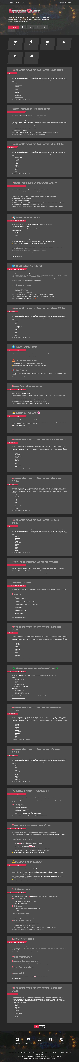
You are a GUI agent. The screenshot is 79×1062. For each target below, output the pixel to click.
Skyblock (65, 1052)
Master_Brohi (17, 538)
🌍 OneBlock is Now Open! (27, 266)
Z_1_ (16, 773)
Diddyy (16, 728)
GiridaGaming (17, 655)
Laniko (16, 502)
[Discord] (22, 27)
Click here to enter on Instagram (18, 698)
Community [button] (24, 3)
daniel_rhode (17, 536)
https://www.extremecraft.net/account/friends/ (21, 194)
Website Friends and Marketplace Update (34, 183)
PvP (62, 1052)
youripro (16, 494)
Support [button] (12, 3)
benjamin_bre (17, 779)
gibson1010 (17, 734)
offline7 (16, 548)
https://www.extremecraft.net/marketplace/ (20, 200)
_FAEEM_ (17, 1005)
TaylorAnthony (18, 465)
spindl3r (16, 165)
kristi (16, 767)
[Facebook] (44, 27)
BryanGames (17, 497)
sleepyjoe (17, 333)
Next (42, 1026)
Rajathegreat (17, 647)
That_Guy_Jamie (18, 326)
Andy (16, 499)
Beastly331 (17, 466)
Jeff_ (16, 539)
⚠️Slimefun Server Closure (26, 862)
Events (34, 1052)
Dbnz (16, 770)
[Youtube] (30, 27)
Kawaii (16, 335)
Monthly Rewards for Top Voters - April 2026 (38, 308)
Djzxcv (16, 83)
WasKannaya (17, 94)
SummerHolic (17, 771)
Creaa (16, 162)
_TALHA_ (17, 646)
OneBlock (55, 1052)
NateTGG (17, 643)
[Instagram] (37, 27)
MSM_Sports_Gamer (19, 97)
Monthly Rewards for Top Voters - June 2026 (37, 70)
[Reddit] (11, 30)
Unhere (16, 324)
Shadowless (17, 506)
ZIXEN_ (16, 653)
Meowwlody (17, 733)
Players (63, 3)
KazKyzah (17, 727)
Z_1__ (16, 736)
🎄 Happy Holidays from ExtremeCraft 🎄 (35, 668)
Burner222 (17, 160)
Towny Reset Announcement (27, 386)
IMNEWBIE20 (17, 649)
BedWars (22, 1052)
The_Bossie (17, 159)
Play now (13, 27)
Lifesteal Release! (21, 582)
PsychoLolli (17, 503)
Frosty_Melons (18, 505)
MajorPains (17, 544)
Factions (38, 1052)
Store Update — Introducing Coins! (31, 825)
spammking (17, 92)
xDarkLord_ (17, 166)
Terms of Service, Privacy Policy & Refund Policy (51, 1056)
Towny (41, 1054)
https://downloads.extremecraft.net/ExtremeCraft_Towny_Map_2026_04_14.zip (29, 365)
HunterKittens (17, 777)
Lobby (46, 1052)
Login (69, 2)
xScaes (16, 652)
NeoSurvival (50, 1052)
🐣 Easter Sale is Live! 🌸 (26, 413)
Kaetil (16, 171)
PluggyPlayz (17, 737)
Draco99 (16, 508)
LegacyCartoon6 (18, 456)
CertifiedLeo (17, 1008)
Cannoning (26, 1052)
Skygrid (69, 1052)
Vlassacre (17, 1016)
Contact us (38, 1056)
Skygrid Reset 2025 (23, 939)
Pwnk (16, 500)
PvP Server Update (22, 889)
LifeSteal (42, 1052)
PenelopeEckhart (18, 85)
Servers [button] (18, 3)
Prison (59, 1052)
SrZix (16, 463)
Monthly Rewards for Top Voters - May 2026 (38, 144)
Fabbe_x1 (17, 460)
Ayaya (16, 768)
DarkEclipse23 (18, 731)
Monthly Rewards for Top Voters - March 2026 (39, 439)
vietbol (16, 169)
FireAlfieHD (17, 459)
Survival (38, 1054)
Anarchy (17, 1052)
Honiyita (16, 550)
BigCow (16, 329)
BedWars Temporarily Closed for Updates (35, 561)
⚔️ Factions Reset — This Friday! (30, 791)
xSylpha (16, 650)
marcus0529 (17, 88)
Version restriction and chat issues (31, 108)
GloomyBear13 (18, 91)
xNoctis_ (16, 163)
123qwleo (17, 774)
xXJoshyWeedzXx (18, 157)
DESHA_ (16, 168)
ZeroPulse (17, 1010)
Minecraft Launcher (51, 1058)
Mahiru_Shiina (18, 327)
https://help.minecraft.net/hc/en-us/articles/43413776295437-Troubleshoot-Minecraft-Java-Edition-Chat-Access (35, 132)
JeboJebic (17, 86)
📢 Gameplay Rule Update (26, 217)
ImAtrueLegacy (18, 95)
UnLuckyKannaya (18, 1013)
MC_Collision (17, 454)
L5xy (16, 545)
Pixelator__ (17, 89)
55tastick (16, 457)
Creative (31, 1052)
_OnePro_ (16, 111)
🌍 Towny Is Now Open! (25, 347)
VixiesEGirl (17, 730)
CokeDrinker (17, 330)
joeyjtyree (17, 725)
